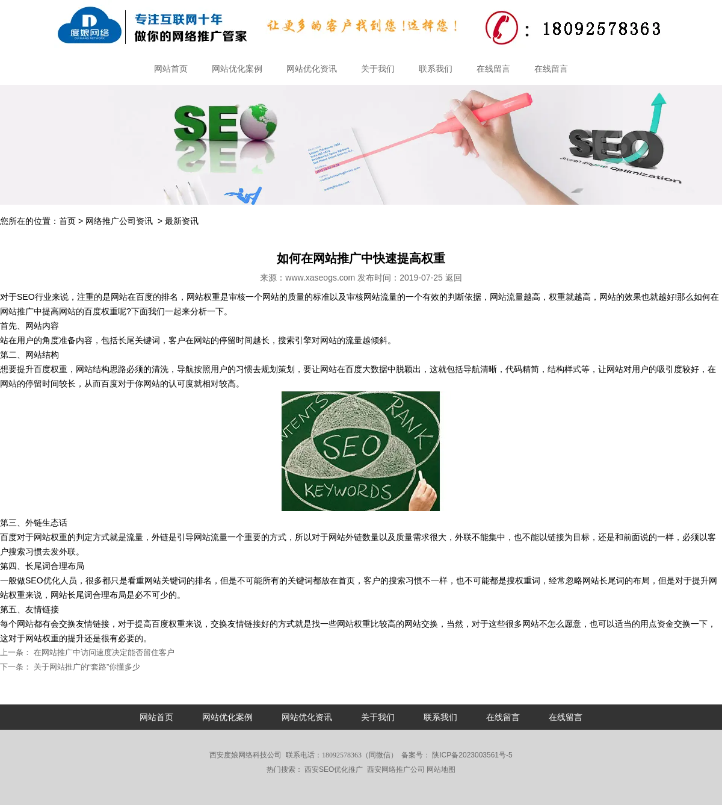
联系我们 (435, 68)
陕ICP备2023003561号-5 (471, 755)
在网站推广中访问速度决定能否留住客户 (102, 652)
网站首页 (171, 68)
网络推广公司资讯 (119, 221)
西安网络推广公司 (396, 769)
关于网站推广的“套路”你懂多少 (85, 666)
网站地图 (441, 769)
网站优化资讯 (311, 68)
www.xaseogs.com (320, 277)
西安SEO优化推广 (333, 769)
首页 (67, 221)
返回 (453, 277)
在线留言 (493, 68)
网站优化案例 (237, 68)
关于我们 (378, 68)
